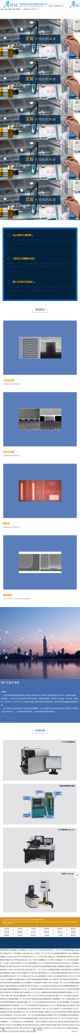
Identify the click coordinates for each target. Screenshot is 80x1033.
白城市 (42, 1025)
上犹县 (46, 935)
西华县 (31, 1025)
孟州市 (65, 1025)
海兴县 (25, 1025)
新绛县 (46, 932)
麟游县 (19, 1025)
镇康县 (6, 935)
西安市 (33, 935)
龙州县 (71, 1025)
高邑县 (59, 932)
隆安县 (73, 935)
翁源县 (48, 1025)
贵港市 (38, 1021)
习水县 (33, 929)
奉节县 (6, 932)
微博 (71, 1021)
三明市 (20, 935)
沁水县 (49, 1021)
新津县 (46, 929)
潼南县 (73, 932)
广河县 (59, 935)
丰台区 (8, 1025)
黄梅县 (20, 932)
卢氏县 (13, 1025)
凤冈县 (66, 1021)
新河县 (60, 1021)
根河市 (59, 1025)
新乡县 (59, 929)
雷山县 (36, 1025)
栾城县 (53, 1025)
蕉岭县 (73, 929)
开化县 (33, 932)
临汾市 (55, 1021)
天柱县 (20, 929)
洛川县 (76, 1025)
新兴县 (76, 1021)
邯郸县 (43, 1021)
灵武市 (6, 929)
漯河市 (2, 1025)
